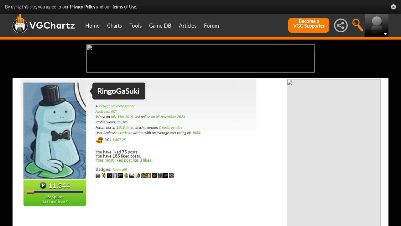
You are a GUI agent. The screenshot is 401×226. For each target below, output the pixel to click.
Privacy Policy (82, 6)
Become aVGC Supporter (308, 23)
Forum (211, 25)
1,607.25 (119, 189)
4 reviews (124, 182)
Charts (114, 25)
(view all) (119, 219)
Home (92, 25)
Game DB (160, 25)
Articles (187, 25)
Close (393, 6)
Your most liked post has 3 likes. (124, 209)
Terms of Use (124, 6)
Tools (135, 25)
